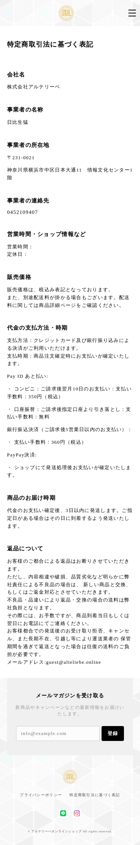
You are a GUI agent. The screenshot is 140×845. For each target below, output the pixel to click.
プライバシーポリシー (41, 795)
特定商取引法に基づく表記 (94, 795)
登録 (113, 733)
